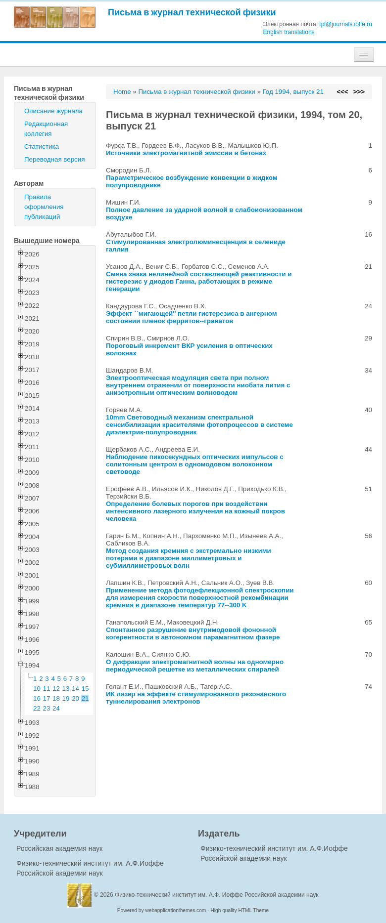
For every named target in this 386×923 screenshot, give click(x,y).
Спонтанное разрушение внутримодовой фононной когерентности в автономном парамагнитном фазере (193, 633)
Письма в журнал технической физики (192, 12)
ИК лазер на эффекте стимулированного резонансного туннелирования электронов (196, 697)
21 (85, 698)
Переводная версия (54, 159)
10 (37, 688)
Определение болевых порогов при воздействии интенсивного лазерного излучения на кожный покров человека (195, 511)
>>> (359, 91)
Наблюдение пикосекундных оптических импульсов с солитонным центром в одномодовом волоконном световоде (195, 464)
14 (75, 688)
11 (46, 688)
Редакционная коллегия (46, 128)
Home (122, 91)
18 (56, 698)
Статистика (41, 146)
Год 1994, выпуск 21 (293, 91)
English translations (289, 32)
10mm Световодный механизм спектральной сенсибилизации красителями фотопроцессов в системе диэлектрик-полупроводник (199, 425)
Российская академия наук (59, 848)
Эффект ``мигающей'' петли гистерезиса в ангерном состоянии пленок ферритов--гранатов (191, 317)
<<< (342, 91)
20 (75, 698)
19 (66, 698)
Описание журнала (53, 111)
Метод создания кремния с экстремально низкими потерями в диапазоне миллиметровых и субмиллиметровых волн (188, 558)
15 (85, 688)
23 (46, 708)
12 (56, 688)
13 (66, 688)
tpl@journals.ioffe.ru (345, 24)
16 (37, 698)
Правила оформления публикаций (44, 206)
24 (56, 708)
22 (37, 708)
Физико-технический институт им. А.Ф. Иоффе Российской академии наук (217, 894)
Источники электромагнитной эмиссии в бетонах (186, 153)
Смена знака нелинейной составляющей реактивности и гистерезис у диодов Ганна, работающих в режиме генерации (198, 281)
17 (46, 698)
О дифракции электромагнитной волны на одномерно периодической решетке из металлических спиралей (195, 665)
